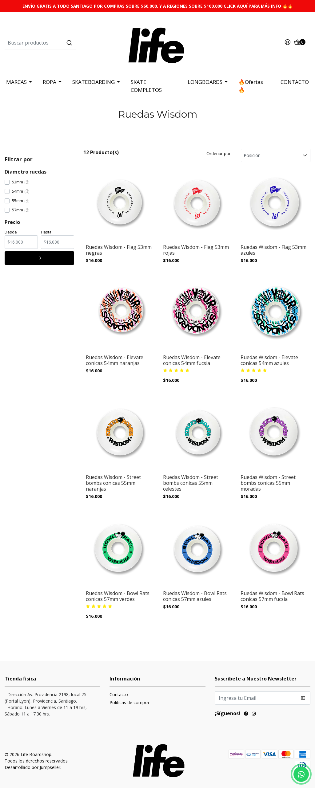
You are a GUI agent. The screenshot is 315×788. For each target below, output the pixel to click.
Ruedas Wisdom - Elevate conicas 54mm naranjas (114, 360)
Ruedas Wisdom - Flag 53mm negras (119, 250)
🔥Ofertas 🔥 (250, 85)
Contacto (119, 694)
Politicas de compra (129, 702)
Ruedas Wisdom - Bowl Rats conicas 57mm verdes (118, 596)
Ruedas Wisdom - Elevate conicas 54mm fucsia (192, 360)
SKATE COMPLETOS (146, 85)
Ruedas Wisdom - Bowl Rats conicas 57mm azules (195, 596)
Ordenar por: (219, 153)
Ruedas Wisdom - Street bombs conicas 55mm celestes (190, 483)
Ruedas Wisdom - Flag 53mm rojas (196, 250)
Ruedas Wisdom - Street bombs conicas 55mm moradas (268, 483)
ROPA (49, 81)
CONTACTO (295, 81)
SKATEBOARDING (93, 81)
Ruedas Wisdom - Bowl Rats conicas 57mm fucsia (272, 596)
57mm (17, 210)
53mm (17, 182)
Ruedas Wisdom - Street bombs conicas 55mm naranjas (113, 483)
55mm (17, 200)
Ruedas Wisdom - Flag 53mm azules (273, 250)
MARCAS (16, 81)
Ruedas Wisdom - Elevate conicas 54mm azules (269, 360)
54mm (17, 191)
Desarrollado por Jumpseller (32, 767)
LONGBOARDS (205, 81)
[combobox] (55, 42)
